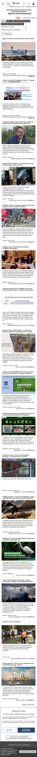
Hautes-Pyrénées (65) (14, 533)
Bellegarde (16, 450)
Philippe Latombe (15, 158)
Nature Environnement (19, 13)
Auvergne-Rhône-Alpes (14, 325)
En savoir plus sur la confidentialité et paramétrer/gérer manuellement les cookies (19, 737)
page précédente (29, 18)
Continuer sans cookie (26, 730)
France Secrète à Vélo (14, 200)
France (17, 367)
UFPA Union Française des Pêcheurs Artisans (14, 75)
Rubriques (8, 34)
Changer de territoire (30, 6)
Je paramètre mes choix (27, 751)
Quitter (9, 730)
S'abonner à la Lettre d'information (19, 745)
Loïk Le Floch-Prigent (13, 616)
